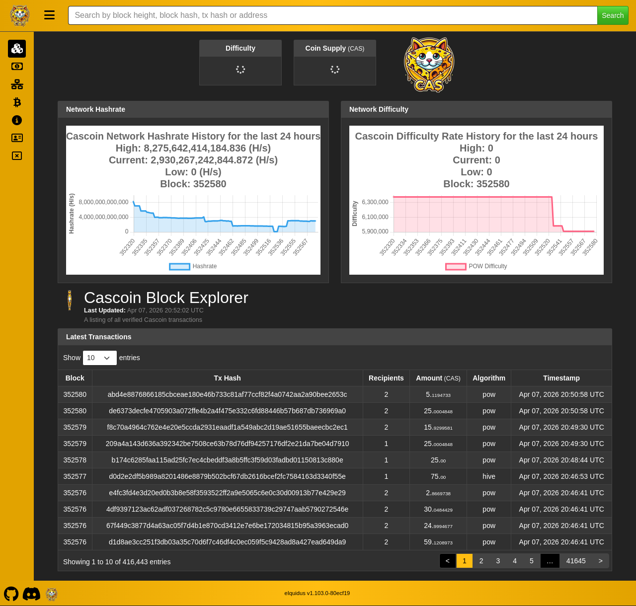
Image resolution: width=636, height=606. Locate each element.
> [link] (601, 561)
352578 (74, 460)
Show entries (101, 358)
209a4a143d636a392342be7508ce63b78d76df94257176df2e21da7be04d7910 (227, 444)
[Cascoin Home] (20, 15)
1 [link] (465, 561)
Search (613, 15)
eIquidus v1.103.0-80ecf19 (317, 593)
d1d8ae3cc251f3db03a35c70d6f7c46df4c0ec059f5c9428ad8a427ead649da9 (227, 542)
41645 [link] (576, 561)
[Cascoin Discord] (31, 593)
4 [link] (515, 561)
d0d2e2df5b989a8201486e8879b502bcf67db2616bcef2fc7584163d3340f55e (227, 476)
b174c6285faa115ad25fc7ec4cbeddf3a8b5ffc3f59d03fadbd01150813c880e (227, 460)
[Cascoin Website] (51, 593)
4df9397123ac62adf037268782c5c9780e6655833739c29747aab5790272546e (227, 509)
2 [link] (481, 561)
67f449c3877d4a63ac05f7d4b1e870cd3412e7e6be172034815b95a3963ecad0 (227, 526)
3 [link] (498, 561)
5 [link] (532, 561)
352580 (74, 394)
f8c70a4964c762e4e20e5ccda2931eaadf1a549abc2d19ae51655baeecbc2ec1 (227, 427)
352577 (74, 476)
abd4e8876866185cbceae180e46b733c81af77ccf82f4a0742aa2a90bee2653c (227, 394)
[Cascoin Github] (11, 593)
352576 (74, 493)
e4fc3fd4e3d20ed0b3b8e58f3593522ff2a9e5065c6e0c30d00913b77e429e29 (227, 493)
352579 (74, 427)
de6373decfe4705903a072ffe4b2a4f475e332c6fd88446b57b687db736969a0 (227, 411)
